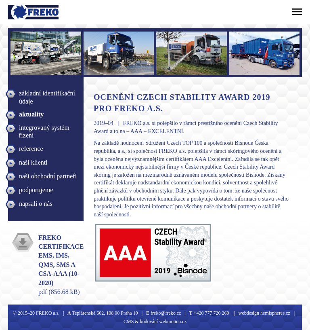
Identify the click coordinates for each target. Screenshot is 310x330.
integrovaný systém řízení (44, 128)
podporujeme (36, 189)
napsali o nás (35, 203)
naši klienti (33, 162)
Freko (19, 12)
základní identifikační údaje (47, 94)
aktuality (31, 114)
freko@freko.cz (165, 313)
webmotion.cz (172, 321)
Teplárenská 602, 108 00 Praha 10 (105, 313)
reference (31, 148)
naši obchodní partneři (48, 176)
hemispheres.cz (274, 313)
